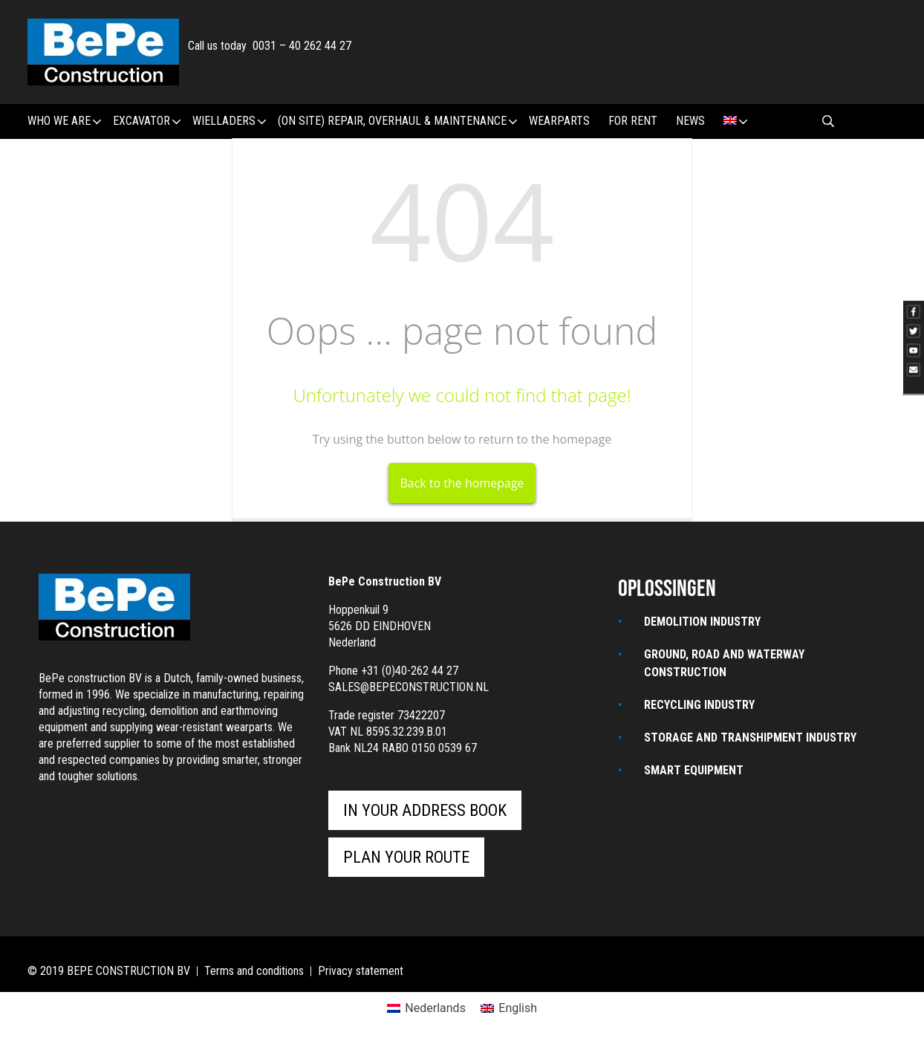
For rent (632, 121)
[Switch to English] (508, 1008)
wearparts (559, 121)
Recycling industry (699, 705)
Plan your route (406, 857)
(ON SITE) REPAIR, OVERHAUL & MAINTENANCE (397, 122)
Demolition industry (702, 622)
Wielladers (229, 122)
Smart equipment (694, 770)
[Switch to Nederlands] (426, 1008)
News (690, 121)
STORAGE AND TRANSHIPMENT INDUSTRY (750, 737)
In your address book (425, 810)
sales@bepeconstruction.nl (408, 687)
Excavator (146, 122)
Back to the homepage (462, 483)
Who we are (64, 122)
